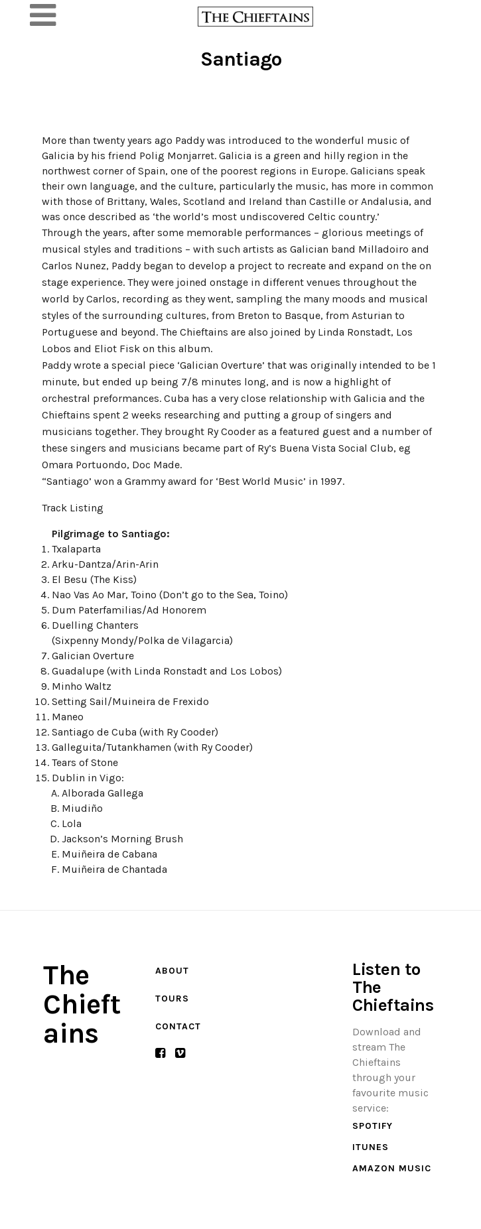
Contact (178, 1026)
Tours (172, 998)
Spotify (372, 1126)
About (172, 970)
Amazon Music (391, 1168)
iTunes (370, 1147)
